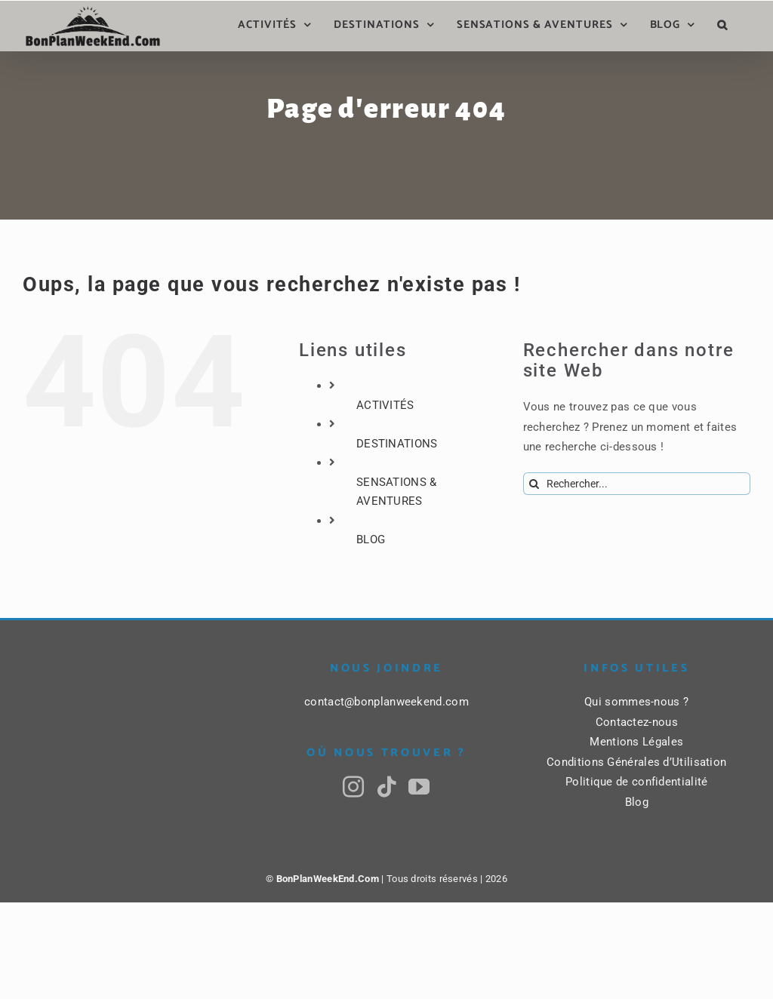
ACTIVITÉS (385, 405)
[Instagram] (353, 787)
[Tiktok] (386, 787)
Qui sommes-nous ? (636, 702)
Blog (636, 802)
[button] (722, 25)
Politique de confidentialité (636, 781)
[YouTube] (419, 787)
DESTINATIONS (397, 443)
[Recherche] (534, 483)
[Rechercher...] (636, 483)
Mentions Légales (636, 741)
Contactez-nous (637, 722)
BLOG (370, 539)
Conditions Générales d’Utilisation (636, 762)
